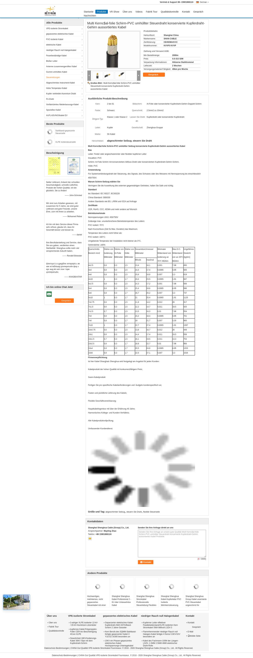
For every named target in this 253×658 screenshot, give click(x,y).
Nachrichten (90, 15)
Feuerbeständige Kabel (56, 55)
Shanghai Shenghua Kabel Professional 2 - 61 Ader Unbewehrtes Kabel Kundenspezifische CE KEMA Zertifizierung (122, 603)
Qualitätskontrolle (170, 11)
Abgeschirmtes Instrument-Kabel (60, 83)
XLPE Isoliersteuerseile (65, 142)
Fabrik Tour (151, 11)
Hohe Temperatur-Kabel (56, 88)
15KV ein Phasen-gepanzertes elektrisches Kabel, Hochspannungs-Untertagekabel (119, 643)
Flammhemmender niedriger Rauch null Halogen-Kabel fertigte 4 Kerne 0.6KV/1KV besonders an (161, 634)
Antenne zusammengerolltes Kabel (61, 66)
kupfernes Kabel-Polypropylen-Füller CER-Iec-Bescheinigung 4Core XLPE (83, 631)
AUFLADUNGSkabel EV (57, 115)
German (204, 2)
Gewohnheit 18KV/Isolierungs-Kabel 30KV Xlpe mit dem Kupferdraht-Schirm (83, 640)
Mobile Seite (194, 636)
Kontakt (186, 11)
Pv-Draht (50, 99)
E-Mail (190, 632)
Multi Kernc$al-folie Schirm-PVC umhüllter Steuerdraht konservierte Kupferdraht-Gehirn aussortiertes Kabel (115, 86)
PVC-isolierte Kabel (54, 39)
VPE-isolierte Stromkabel (57, 28)
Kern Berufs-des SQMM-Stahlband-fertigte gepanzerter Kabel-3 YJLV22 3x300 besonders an (120, 634)
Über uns (127, 11)
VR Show (114, 11)
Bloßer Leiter (52, 61)
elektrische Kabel (53, 45)
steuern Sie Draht (134, 512)
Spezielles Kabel (53, 110)
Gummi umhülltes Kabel (56, 72)
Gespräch (198, 12)
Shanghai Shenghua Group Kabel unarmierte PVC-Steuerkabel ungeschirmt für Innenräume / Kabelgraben (196, 603)
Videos (139, 11)
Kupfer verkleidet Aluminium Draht (61, 93)
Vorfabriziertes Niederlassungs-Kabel (62, 104)
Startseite (89, 11)
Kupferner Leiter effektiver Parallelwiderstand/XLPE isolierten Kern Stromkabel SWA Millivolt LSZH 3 (160, 625)
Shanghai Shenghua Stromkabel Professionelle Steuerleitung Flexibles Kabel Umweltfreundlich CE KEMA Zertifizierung (146, 603)
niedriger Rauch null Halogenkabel (61, 50)
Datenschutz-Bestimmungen (56, 648)
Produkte (101, 11)
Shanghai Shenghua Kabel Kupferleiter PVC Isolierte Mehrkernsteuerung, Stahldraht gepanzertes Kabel (171, 603)
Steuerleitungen (53, 77)
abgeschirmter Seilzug (115, 512)
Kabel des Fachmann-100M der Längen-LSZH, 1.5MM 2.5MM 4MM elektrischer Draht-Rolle (160, 643)
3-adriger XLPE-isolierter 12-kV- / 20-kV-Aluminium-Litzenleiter (84, 623)
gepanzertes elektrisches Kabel (60, 34)
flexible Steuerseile (151, 512)
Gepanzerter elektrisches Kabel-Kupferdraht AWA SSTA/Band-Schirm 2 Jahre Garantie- (119, 625)
